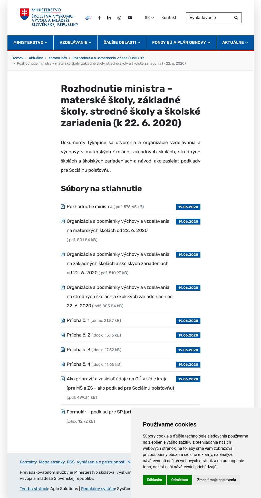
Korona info (58, 58)
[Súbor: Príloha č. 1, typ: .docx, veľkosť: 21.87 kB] (130, 320)
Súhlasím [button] (154, 480)
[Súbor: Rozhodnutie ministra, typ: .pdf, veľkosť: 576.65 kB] (130, 206)
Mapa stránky (52, 462)
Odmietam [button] (179, 480)
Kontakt (168, 17)
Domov (17, 58)
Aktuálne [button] (233, 42)
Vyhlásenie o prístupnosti (101, 462)
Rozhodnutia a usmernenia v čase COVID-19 (108, 58)
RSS (71, 462)
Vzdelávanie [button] (73, 42)
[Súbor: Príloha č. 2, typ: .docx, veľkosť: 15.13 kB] (130, 335)
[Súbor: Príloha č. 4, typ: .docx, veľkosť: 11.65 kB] (130, 364)
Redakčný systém (98, 488)
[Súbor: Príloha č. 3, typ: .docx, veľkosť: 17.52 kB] (130, 349)
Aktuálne (36, 58)
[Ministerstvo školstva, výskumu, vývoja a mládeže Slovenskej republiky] (49, 17)
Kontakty (28, 462)
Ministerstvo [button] (28, 42)
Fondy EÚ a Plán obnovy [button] (179, 42)
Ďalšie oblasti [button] (119, 42)
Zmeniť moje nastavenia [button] (216, 480)
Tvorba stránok (34, 488)
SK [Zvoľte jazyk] (147, 17)
